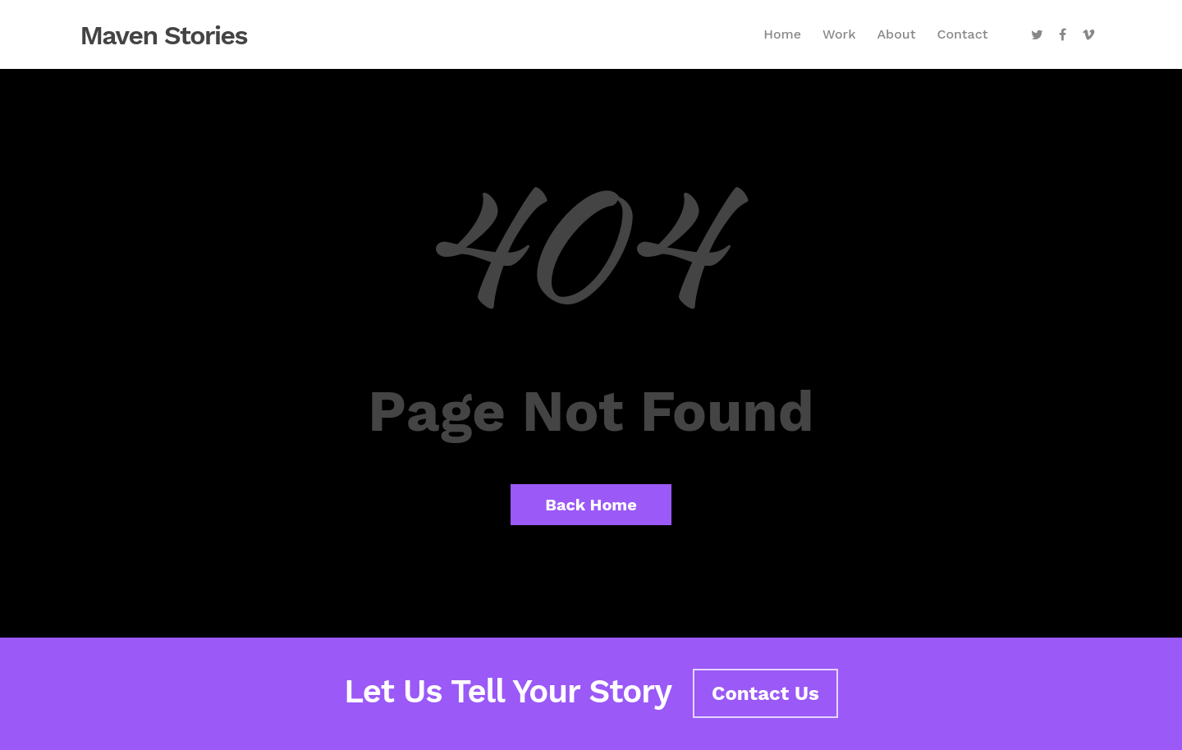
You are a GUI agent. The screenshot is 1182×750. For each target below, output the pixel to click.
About (896, 34)
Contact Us (765, 693)
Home (782, 34)
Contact (962, 34)
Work (838, 34)
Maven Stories (164, 35)
